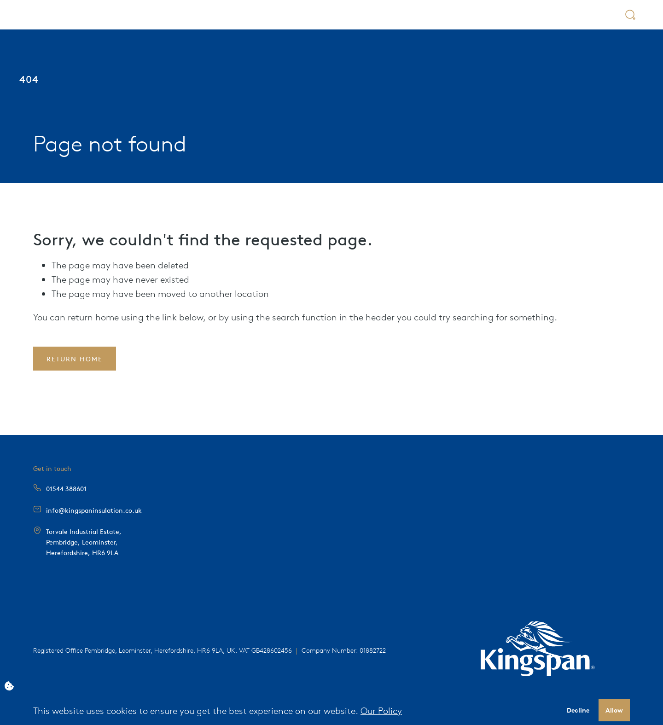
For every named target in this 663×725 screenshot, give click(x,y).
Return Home (75, 358)
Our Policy (381, 710)
